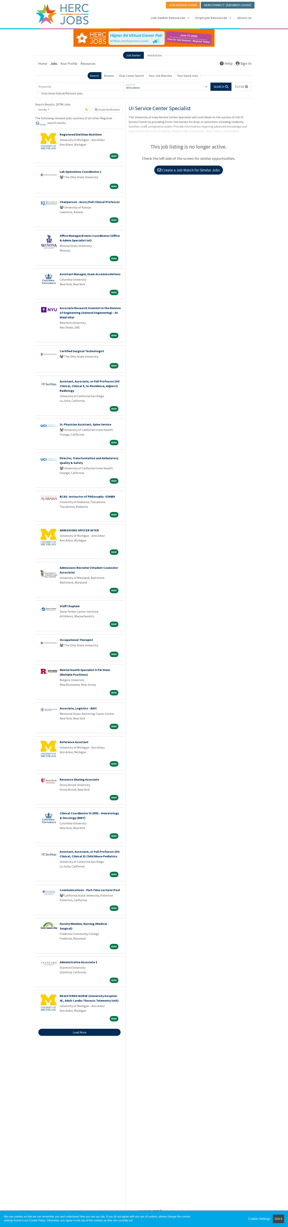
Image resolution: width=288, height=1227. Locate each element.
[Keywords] (80, 86)
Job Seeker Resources (170, 18)
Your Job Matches (160, 76)
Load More (79, 1032)
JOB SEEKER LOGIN (183, 5)
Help (226, 63)
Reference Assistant (74, 742)
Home (42, 63)
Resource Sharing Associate (79, 779)
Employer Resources (213, 18)
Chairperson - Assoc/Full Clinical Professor (90, 202)
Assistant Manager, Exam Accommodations (90, 274)
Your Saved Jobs (187, 76)
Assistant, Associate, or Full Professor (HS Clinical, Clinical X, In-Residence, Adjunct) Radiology (90, 386)
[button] (241, 86)
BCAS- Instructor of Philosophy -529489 (87, 496)
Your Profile (68, 63)
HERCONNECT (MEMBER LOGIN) (227, 5)
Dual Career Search (131, 76)
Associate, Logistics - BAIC (78, 708)
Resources (88, 63)
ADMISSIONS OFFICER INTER (79, 530)
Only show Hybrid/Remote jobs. (62, 93)
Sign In (243, 63)
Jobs (53, 63)
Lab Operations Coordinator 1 (80, 172)
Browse (109, 76)
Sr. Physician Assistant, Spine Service (85, 424)
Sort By (42, 109)
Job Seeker (133, 55)
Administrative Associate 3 (78, 962)
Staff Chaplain (70, 606)
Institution (154, 55)
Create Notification (107, 109)
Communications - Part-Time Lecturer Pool (90, 890)
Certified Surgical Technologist (82, 351)
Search (94, 76)
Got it (278, 1218)
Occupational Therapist (76, 640)
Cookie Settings (259, 1218)
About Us (244, 18)
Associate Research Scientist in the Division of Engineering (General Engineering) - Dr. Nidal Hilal (90, 312)
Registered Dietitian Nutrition (81, 134)
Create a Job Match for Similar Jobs (188, 170)
